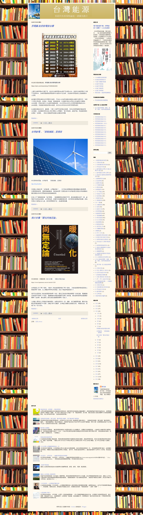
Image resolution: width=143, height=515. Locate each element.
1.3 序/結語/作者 (99, 166)
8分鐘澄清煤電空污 (100, 79)
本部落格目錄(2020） (101, 127)
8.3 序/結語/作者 (99, 289)
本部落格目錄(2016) (100, 136)
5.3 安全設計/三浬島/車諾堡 (102, 241)
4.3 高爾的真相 (99, 228)
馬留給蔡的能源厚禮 (46, 437)
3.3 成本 (97, 206)
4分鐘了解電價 (99, 90)
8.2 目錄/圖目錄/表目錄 (101, 287)
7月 (98, 326)
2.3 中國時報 (98, 185)
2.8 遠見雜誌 (98, 196)
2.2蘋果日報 (98, 183)
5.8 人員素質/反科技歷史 (102, 257)
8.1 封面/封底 (98, 285)
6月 (98, 340)
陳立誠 (104, 386)
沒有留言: (36, 122)
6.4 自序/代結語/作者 (101, 272)
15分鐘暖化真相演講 (101, 77)
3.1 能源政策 (98, 200)
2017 (96, 366)
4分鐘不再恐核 (99, 84)
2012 (96, 379)
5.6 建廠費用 (98, 251)
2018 (96, 363)
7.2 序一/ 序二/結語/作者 (102, 279)
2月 (98, 350)
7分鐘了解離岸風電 (100, 81)
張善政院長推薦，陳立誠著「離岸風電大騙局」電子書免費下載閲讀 (59, 418)
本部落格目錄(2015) (100, 138)
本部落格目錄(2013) (100, 143)
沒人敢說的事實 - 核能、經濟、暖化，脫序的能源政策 (102, 108)
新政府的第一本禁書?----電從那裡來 (50, 409)
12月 (98, 313)
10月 (98, 318)
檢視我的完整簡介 (98, 398)
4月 (98, 345)
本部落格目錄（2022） (101, 123)
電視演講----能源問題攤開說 (103, 92)
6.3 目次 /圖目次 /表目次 (102, 270)
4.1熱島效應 (98, 224)
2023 (96, 308)
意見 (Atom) (39, 321)
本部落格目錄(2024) (100, 119)
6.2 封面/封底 (98, 268)
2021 (96, 356)
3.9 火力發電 (98, 220)
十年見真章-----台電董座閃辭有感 (49, 483)
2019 (96, 361)
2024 (96, 306)
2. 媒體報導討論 (99, 178)
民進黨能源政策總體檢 (101, 100)
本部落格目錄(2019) (100, 130)
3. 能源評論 (98, 198)
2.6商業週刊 (98, 189)
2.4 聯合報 (98, 187)
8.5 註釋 (97, 293)
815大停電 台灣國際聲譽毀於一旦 (49, 446)
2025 (96, 303)
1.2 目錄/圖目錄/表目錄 (101, 164)
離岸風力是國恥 (44, 428)
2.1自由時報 (98, 180)
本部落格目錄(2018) (100, 132)
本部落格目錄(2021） (101, 125)
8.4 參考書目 (98, 291)
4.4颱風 (97, 230)
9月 (98, 321)
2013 (96, 376)
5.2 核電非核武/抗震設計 (102, 239)
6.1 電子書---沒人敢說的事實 (103, 264)
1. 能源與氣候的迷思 (101, 160)
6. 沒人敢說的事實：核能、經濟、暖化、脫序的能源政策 (103, 260)
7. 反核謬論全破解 (100, 274)
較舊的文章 (84, 318)
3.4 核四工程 (98, 209)
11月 (98, 316)
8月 (98, 323)
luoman (73, 506)
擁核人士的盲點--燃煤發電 (47, 474)
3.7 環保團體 (98, 215)
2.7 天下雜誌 (98, 191)
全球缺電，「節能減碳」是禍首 (46, 132)
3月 (98, 347)
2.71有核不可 (98, 194)
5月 (98, 342)
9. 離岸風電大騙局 (100, 296)
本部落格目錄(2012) (100, 145)
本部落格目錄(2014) (100, 140)
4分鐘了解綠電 (99, 88)
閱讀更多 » (34, 118)
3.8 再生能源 (98, 217)
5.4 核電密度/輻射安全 (101, 245)
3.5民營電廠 (98, 211)
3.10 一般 (97, 202)
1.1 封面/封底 (98, 162)
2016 (96, 369)
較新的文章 (35, 318)
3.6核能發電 (98, 213)
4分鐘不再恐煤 (99, 86)
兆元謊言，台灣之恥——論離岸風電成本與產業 (53, 455)
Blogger (84, 506)
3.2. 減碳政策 (98, 204)
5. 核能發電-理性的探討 (101, 235)
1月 (98, 352)
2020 (96, 358)
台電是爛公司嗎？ (45, 492)
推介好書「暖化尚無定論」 (44, 218)
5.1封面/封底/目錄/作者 (101, 237)
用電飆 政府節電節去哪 (42, 26)
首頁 (59, 318)
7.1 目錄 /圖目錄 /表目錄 (102, 277)
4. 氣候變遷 (98, 222)
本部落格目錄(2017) (100, 134)
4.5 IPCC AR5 (98, 233)
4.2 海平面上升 (99, 226)
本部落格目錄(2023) (100, 121)
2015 (96, 371)
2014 (96, 374)
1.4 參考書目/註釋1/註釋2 (102, 172)
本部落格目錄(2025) (100, 117)
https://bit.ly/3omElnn (36, 184)
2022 (96, 311)
